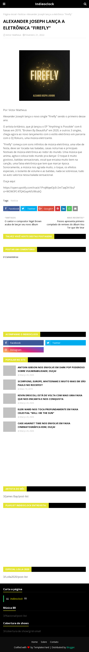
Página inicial (9, 14)
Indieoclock (44, 4)
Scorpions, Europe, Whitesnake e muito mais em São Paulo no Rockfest (52, 383)
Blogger (71, 647)
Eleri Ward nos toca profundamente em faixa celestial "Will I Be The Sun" (48, 411)
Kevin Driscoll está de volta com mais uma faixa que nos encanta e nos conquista (50, 397)
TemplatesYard (41, 647)
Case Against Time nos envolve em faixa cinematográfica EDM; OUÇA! (44, 425)
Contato (54, 641)
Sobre (44, 641)
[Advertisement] (44, 459)
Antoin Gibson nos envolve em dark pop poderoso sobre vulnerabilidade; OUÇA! (51, 369)
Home (34, 641)
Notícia (21, 14)
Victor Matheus (13, 34)
